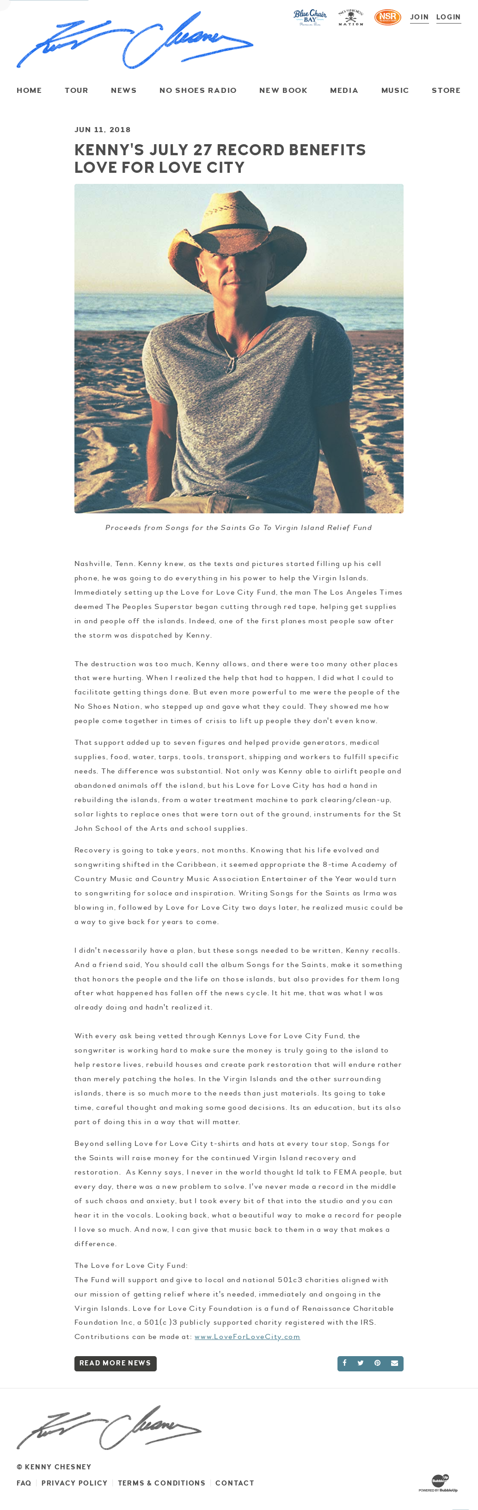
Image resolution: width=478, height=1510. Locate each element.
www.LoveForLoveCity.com (247, 1336)
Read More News (116, 1363)
